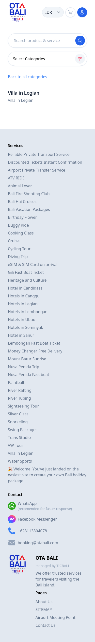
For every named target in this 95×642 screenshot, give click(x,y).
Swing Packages (22, 429)
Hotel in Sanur (21, 335)
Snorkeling (18, 421)
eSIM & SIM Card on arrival (32, 264)
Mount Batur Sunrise (27, 359)
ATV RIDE (16, 178)
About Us (43, 601)
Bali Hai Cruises (22, 201)
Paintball (16, 382)
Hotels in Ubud (21, 319)
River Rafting (20, 390)
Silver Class (18, 414)
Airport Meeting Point (55, 617)
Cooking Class (21, 233)
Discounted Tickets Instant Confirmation (45, 162)
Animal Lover (20, 186)
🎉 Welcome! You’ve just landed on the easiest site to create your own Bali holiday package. (47, 474)
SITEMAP (43, 609)
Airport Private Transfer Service (36, 170)
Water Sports (20, 461)
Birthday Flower (22, 217)
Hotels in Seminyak (25, 327)
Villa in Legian (20, 453)
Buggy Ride (18, 225)
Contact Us (45, 625)
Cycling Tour (19, 248)
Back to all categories (27, 76)
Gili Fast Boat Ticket (26, 272)
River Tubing (19, 398)
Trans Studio (19, 437)
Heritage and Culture (27, 280)
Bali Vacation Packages (29, 209)
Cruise (13, 241)
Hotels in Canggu (24, 296)
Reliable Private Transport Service (38, 154)
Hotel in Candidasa (25, 288)
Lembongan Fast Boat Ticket (34, 343)
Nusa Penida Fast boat (28, 374)
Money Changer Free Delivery (35, 351)
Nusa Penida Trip (23, 366)
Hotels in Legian (23, 303)
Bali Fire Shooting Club (29, 193)
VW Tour (15, 445)
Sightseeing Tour (23, 406)
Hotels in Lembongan (28, 311)
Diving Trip (18, 256)
